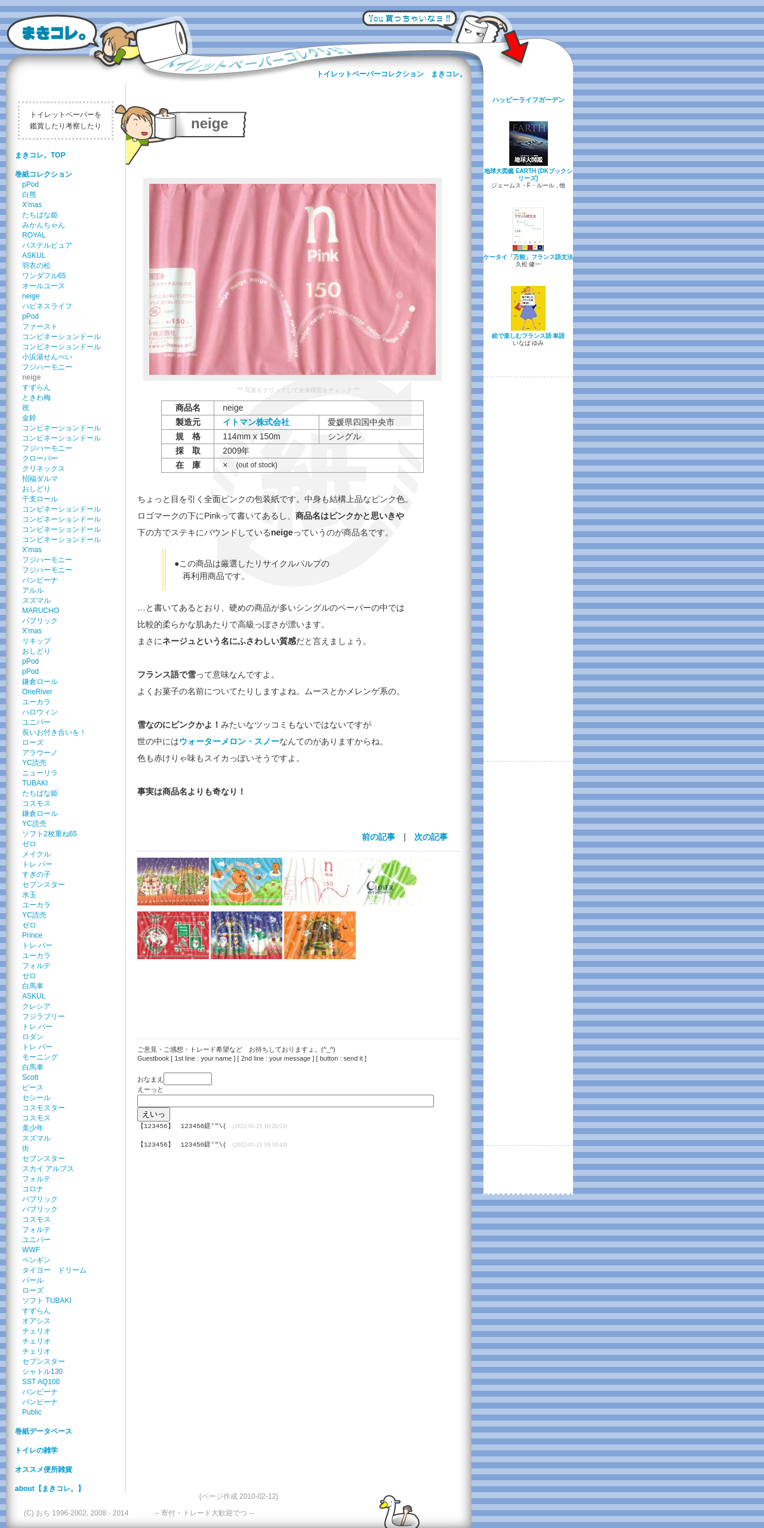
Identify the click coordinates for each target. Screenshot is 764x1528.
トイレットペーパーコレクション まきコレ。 (391, 74)
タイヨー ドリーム (54, 1270)
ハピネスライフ (47, 306)
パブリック (40, 621)
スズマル (36, 600)
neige (30, 296)
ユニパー (36, 722)
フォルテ (36, 966)
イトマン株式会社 (256, 422)
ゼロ (29, 844)
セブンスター (43, 884)
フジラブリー (43, 1016)
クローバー (40, 458)
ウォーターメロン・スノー (229, 741)
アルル (33, 590)
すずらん (36, 387)
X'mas (32, 205)
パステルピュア (47, 245)
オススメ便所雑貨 (43, 1469)
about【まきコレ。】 (50, 1488)
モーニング (40, 1057)
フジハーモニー (47, 367)
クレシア (36, 1006)
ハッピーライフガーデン (528, 99)
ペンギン (36, 1260)
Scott (30, 1077)
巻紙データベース (43, 1431)
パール (33, 1280)
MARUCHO (40, 610)
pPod (30, 184)
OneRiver (37, 692)
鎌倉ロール (40, 681)
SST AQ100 (41, 1382)
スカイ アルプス (48, 1169)
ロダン (33, 1037)
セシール (36, 1097)
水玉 (29, 895)
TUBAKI (35, 783)
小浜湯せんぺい (47, 357)
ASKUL (33, 255)
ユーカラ (36, 702)
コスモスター (43, 1108)
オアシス (36, 1321)
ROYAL (34, 235)
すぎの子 (36, 874)
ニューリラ (40, 773)
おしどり (36, 489)
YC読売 (34, 763)
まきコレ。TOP (40, 155)
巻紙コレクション (43, 174)
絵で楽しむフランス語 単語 (528, 335)
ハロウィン (40, 712)
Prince (32, 935)
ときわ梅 (36, 397)
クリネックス (43, 468)
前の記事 (378, 837)
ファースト (40, 326)
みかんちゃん (43, 225)
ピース (33, 1087)
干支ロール (40, 499)
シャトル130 (42, 1371)
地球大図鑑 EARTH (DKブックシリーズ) (528, 174)
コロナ (33, 1189)
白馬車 (33, 986)
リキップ (36, 641)
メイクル (36, 854)
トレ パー (37, 864)
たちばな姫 (40, 215)
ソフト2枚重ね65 (49, 834)
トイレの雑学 (36, 1450)
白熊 (29, 194)
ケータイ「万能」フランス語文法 (528, 257)
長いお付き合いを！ (54, 732)
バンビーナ (40, 580)
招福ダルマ (40, 479)
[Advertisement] (292, 991)
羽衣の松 (36, 265)
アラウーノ (40, 752)
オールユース (43, 286)
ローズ (33, 742)
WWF (31, 1250)
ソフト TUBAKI (47, 1300)
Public (32, 1412)
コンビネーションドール (61, 336)
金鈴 (29, 418)
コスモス (36, 803)
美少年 (33, 1128)
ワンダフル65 (44, 276)
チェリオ (36, 1331)
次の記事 (431, 837)
